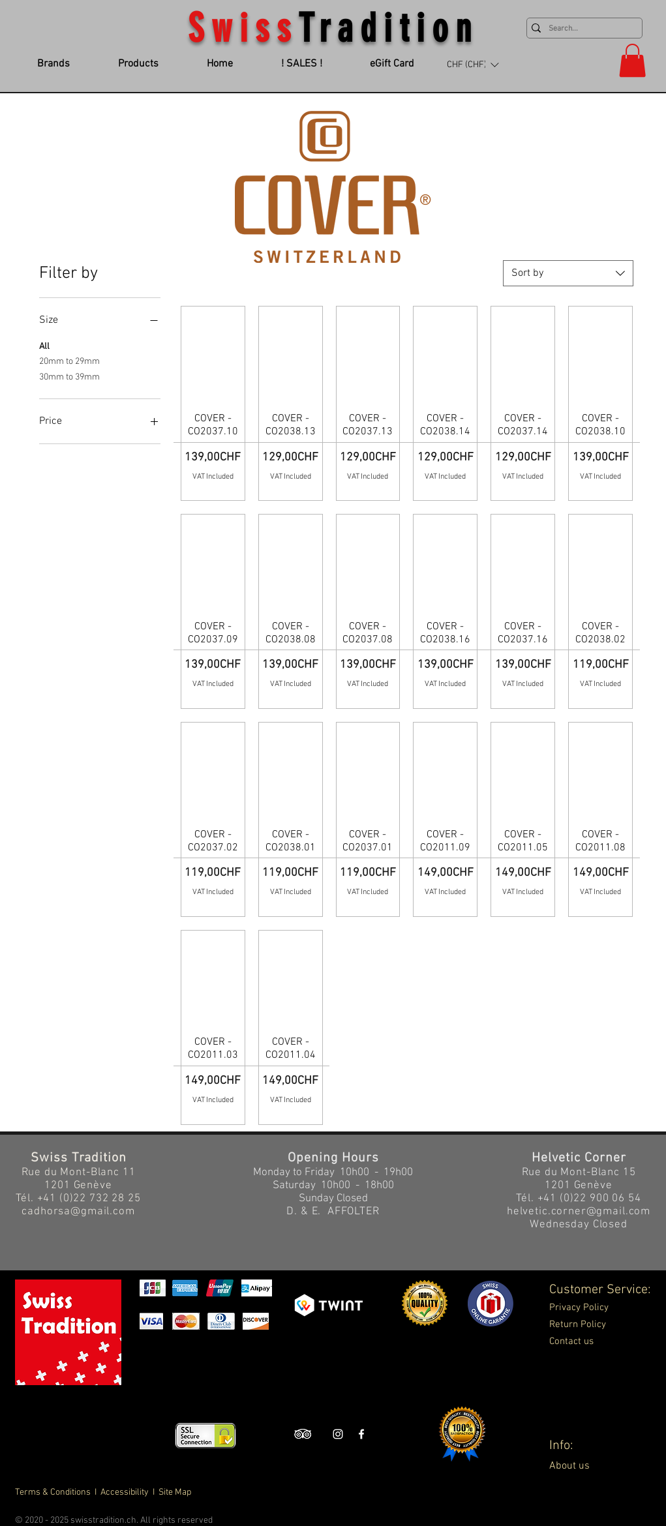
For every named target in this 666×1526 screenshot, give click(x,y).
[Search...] (581, 29)
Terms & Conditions (54, 1492)
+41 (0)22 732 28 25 (89, 1198)
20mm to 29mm (69, 360)
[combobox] (568, 273)
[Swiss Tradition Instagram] (337, 1434)
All (44, 345)
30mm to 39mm (69, 376)
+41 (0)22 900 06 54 (589, 1198)
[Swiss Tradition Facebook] (361, 1434)
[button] (472, 65)
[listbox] (472, 65)
